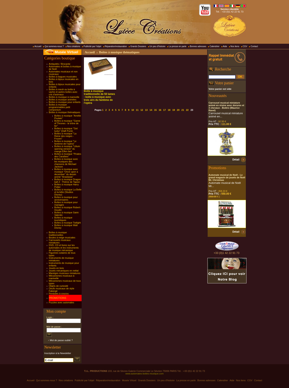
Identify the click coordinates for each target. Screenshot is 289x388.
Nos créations (73, 46)
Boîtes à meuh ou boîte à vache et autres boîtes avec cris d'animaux (63, 92)
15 (155, 110)
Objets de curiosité (58, 286)
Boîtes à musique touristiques (63, 218)
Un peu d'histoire (158, 46)
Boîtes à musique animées (62, 99)
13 (146, 110)
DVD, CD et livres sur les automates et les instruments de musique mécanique (64, 248)
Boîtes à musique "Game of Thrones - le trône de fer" (67, 123)
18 (169, 110)
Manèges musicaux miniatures (65, 273)
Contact (254, 46)
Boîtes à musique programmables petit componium (59, 107)
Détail (235, 159)
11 (137, 110)
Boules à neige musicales (62, 237)
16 (160, 110)
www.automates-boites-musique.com (144, 373)
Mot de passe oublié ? (61, 340)
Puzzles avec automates (61, 302)
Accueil (37, 46)
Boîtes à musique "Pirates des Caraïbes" (67, 155)
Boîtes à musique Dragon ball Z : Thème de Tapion (67, 180)
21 (182, 110)
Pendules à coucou (59, 293)
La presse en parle (177, 46)
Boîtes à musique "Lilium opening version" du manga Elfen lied (67, 149)
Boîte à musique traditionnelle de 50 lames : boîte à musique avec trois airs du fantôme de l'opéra (99, 97)
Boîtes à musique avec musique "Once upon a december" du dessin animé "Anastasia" (66, 173)
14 (151, 110)
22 (187, 110)
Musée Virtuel (66, 52)
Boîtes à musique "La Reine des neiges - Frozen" (65, 136)
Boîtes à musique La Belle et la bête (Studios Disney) (68, 192)
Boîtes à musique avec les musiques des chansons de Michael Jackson (66, 163)
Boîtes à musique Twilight (67, 222)
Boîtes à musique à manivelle (64, 97)
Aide (225, 46)
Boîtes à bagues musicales (63, 76)
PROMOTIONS (57, 298)
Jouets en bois (56, 268)
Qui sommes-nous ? (54, 46)
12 (141, 110)
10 (132, 110)
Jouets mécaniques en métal (64, 270)
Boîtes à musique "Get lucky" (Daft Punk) (66, 129)
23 (192, 110)
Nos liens (235, 46)
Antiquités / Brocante (60, 64)
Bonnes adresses (198, 46)
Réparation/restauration (116, 46)
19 (173, 110)
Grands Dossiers (138, 46)
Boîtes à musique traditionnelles (58, 233)
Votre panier (224, 83)
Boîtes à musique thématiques (64, 112)
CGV (245, 46)
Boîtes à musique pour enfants (65, 102)
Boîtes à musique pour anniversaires (66, 198)
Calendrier (214, 46)
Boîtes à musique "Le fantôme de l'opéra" (65, 142)
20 (178, 110)
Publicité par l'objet (92, 46)
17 (164, 110)
